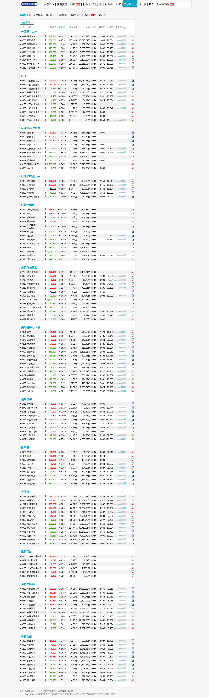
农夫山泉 (31, 363)
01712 (23, 280)
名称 (29, 27)
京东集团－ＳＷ (34, 52)
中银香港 (31, 193)
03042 (23, 564)
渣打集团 (31, 181)
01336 (23, 680)
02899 (23, 311)
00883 (23, 81)
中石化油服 (32, 108)
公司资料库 (163, 4)
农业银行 (31, 649)
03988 (23, 645)
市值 (88, 27)
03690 (23, 56)
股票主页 (49, 4)
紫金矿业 (31, 311)
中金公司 (31, 672)
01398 (23, 512)
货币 (94, 27)
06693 (23, 292)
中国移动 (31, 532)
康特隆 (30, 404)
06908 (23, 431)
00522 (23, 423)
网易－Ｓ (31, 36)
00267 (23, 601)
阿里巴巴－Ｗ (33, 64)
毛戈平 (30, 468)
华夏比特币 (32, 564)
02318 (23, 516)
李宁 (29, 332)
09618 (23, 52)
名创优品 (31, 383)
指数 (73, 4)
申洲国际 (31, 348)
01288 (23, 649)
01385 (23, 435)
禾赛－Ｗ (31, 259)
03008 (23, 576)
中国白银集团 (33, 284)
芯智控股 (31, 412)
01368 (23, 336)
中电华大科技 (33, 416)
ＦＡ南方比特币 (34, 556)
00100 (23, 164)
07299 (23, 307)
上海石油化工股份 (35, 112)
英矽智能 (31, 217)
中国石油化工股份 (35, 92)
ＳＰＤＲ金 (32, 299)
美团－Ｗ (31, 56)
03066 (23, 556)
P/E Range (121, 27)
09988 (23, 64)
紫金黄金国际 (33, 209)
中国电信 (31, 624)
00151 (23, 375)
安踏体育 (31, 371)
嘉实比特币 (32, 560)
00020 (23, 144)
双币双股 (103, 15)
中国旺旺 (31, 375)
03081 (23, 303)
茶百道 (30, 464)
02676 (23, 232)
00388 (23, 524)
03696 (23, 217)
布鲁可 (30, 452)
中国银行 (31, 645)
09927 (23, 235)
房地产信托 (75, 15)
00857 (23, 84)
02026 (23, 243)
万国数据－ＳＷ (34, 148)
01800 (23, 616)
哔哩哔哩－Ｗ (33, 44)
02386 (23, 96)
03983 (23, 120)
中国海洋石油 (33, 81)
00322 (23, 360)
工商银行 (31, 512)
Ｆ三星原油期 (33, 104)
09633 (23, 363)
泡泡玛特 (31, 387)
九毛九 (30, 391)
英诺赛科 (31, 133)
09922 (23, 391)
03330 (23, 276)
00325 (23, 452)
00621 (23, 319)
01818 (23, 288)
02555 (23, 464)
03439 (23, 560)
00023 (23, 189)
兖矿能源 (31, 597)
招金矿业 (31, 288)
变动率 (62, 27)
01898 (23, 605)
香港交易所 (32, 524)
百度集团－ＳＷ (34, 48)
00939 (23, 520)
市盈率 (110, 27)
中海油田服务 (33, 88)
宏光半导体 (32, 431)
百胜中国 (31, 352)
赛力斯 (30, 235)
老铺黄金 (31, 483)
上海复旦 (31, 435)
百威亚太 (31, 340)
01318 (23, 468)
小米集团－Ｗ (33, 68)
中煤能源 (31, 605)
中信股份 (31, 601)
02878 (23, 408)
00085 (23, 416)
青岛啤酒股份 (33, 367)
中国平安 (31, 516)
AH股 (143, 4)
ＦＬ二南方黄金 (34, 307)
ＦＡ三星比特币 (34, 568)
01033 (23, 108)
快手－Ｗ (31, 60)
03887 (23, 226)
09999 (23, 36)
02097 (23, 460)
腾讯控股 (31, 40)
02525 (23, 259)
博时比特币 (32, 576)
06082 (23, 140)
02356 (23, 197)
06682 (23, 160)
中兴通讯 (31, 427)
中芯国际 (31, 439)
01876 (23, 340)
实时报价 (62, 4)
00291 (23, 344)
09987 (23, 352)
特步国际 (31, 336)
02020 (23, 371)
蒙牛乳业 (31, 356)
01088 (23, 608)
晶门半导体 (32, 408)
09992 (23, 387)
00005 (23, 185)
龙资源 (30, 280)
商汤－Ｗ (31, 144)
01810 (23, 68)
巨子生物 (31, 472)
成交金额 (73, 27)
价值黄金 (31, 303)
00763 (23, 427)
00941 (23, 532)
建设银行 (31, 520)
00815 (23, 284)
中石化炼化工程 (34, 96)
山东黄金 (31, 296)
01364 (23, 456)
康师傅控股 (32, 360)
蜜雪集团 (31, 460)
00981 (23, 439)
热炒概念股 (130, 4)
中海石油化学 (33, 120)
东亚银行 (31, 189)
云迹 (29, 213)
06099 (23, 641)
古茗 (29, 456)
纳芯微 (30, 232)
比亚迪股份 (32, 504)
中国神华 (31, 608)
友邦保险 (31, 496)
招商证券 (31, 641)
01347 (23, 419)
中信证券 (31, 676)
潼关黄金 (31, 315)
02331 (23, 332)
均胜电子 (31, 239)
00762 (23, 628)
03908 (23, 672)
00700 (23, 40)
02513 (23, 156)
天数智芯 (31, 137)
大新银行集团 (33, 197)
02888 (23, 181)
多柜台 (87, 15)
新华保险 (31, 680)
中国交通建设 (33, 616)
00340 (23, 315)
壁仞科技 (31, 140)
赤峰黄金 (31, 292)
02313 (23, 348)
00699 (23, 239)
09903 (23, 137)
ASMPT (30, 423)
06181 (23, 483)
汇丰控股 (31, 185)
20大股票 (96, 4)
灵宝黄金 (31, 276)
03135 (23, 568)
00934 (23, 100)
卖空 (118, 4)
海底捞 (30, 379)
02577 (23, 133)
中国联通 (31, 628)
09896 (23, 383)
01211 (23, 504)
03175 (23, 104)
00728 (23, 624)
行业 (85, 4)
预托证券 (62, 15)
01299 (23, 496)
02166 (23, 412)
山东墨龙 (31, 116)
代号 (22, 27)
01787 (23, 296)
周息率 (102, 27)
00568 (23, 116)
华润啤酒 (31, 344)
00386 (23, 92)
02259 (23, 209)
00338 (23, 112)
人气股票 (38, 15)
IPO (151, 4)
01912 (23, 404)
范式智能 (31, 160)
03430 (23, 572)
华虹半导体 (32, 419)
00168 (23, 367)
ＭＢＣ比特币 (33, 572)
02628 (23, 668)
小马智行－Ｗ (33, 243)
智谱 (29, 156)
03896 (23, 168)
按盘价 (53, 27)
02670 (23, 213)
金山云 (30, 168)
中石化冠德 (32, 100)
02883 (23, 88)
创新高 (109, 4)
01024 (23, 60)
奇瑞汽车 (31, 255)
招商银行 (31, 661)
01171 (23, 597)
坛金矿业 (31, 319)
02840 (23, 299)
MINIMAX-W (33, 164)
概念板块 (50, 15)
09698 (23, 148)
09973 (23, 255)
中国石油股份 (33, 84)
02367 (23, 472)
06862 (23, 379)
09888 (23, 48)
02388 (23, 193)
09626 (23, 44)
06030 (23, 676)
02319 (23, 356)
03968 (23, 661)
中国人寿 (31, 668)
